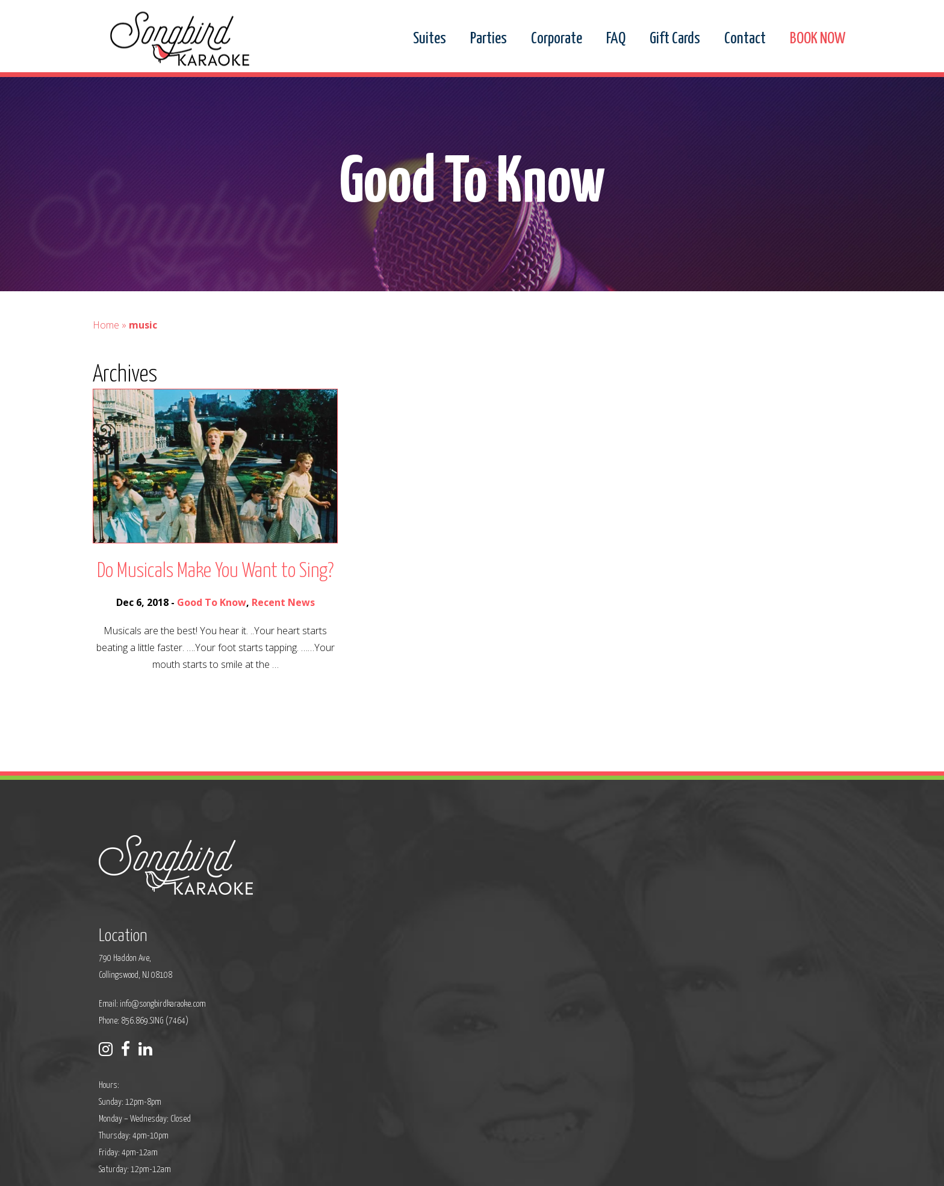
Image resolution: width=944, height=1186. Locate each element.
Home (106, 351)
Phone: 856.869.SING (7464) (396, 946)
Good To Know (211, 628)
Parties (488, 39)
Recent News (283, 628)
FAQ (616, 39)
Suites (429, 39)
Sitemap (406, 1169)
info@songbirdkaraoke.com (416, 929)
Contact (745, 39)
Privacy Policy (361, 1169)
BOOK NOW (817, 39)
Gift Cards (675, 39)
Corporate (556, 39)
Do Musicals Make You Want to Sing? (215, 598)
